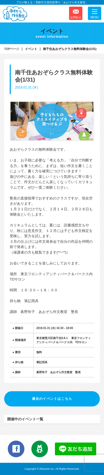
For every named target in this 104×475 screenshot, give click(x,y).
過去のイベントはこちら (52, 399)
